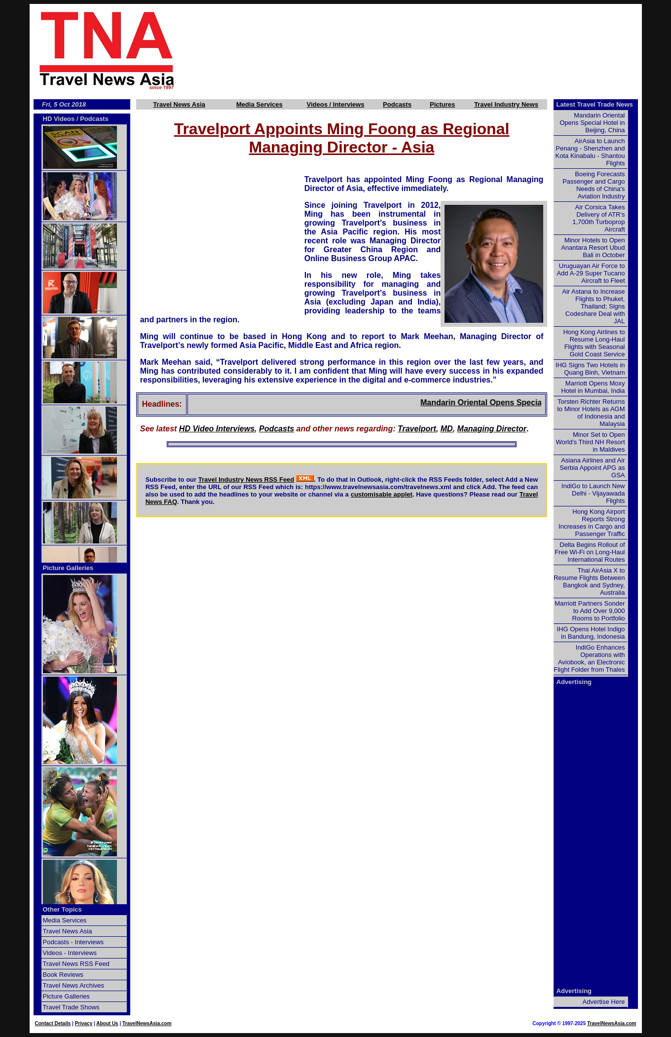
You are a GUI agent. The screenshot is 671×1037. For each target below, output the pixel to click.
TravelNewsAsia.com (147, 1023)
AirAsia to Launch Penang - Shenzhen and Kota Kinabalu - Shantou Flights (590, 152)
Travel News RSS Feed (76, 963)
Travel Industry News (506, 104)
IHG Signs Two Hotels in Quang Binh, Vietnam (590, 368)
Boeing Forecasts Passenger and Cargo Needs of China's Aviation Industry (593, 185)
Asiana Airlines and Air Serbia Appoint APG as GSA (592, 468)
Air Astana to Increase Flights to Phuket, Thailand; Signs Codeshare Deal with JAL (593, 306)
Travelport (417, 428)
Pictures (442, 104)
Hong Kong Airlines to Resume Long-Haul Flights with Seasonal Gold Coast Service (594, 343)
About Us (107, 1023)
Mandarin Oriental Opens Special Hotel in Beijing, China (536, 402)
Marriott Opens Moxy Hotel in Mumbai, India (593, 387)
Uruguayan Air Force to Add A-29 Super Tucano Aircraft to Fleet (591, 273)
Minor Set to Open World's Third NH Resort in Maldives (590, 442)
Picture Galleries (68, 568)
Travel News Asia (179, 104)
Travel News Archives (74, 985)
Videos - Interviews (70, 953)
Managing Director (491, 428)
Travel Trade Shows (71, 1007)
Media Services (259, 104)
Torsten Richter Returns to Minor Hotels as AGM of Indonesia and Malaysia (591, 412)
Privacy (84, 1023)
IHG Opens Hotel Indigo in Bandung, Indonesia (591, 632)
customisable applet (381, 494)
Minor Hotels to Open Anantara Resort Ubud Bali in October (593, 247)
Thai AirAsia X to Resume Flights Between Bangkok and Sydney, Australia (589, 581)
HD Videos (59, 118)
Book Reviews (63, 974)
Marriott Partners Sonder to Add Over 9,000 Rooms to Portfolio (590, 611)
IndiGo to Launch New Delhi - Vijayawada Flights (593, 493)
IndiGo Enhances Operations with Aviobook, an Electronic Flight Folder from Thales (589, 658)
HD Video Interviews (217, 428)
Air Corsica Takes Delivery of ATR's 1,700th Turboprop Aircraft (598, 218)
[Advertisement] (425, 50)
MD (447, 428)
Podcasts (397, 104)
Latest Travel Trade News (595, 104)
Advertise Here (604, 1001)
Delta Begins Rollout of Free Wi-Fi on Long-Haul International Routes (590, 552)
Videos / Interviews (336, 104)
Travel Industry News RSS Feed (246, 479)
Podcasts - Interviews (73, 942)
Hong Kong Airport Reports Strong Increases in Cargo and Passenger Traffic (592, 523)
